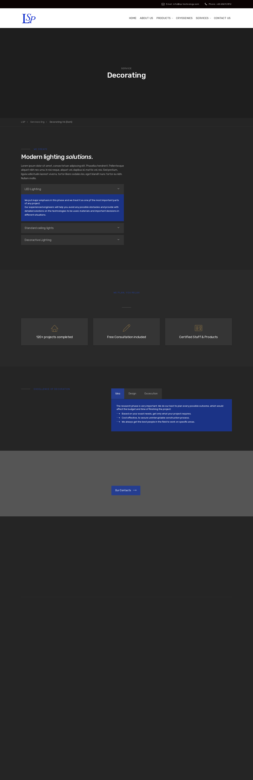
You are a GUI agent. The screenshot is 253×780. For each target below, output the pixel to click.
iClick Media (92, 775)
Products (163, 18)
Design (135, 393)
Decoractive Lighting (38, 240)
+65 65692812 (147, 732)
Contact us (222, 18)
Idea (118, 393)
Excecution (156, 393)
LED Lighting (33, 189)
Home (133, 18)
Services (202, 18)
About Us (146, 18)
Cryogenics (184, 18)
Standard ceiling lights (39, 228)
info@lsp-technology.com (207, 732)
